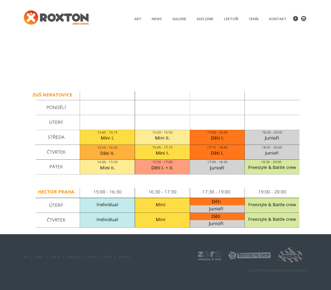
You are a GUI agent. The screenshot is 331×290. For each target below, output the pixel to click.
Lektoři (231, 18)
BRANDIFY (300, 270)
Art (137, 18)
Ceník (254, 18)
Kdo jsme (205, 18)
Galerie (179, 18)
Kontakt (277, 18)
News (157, 18)
